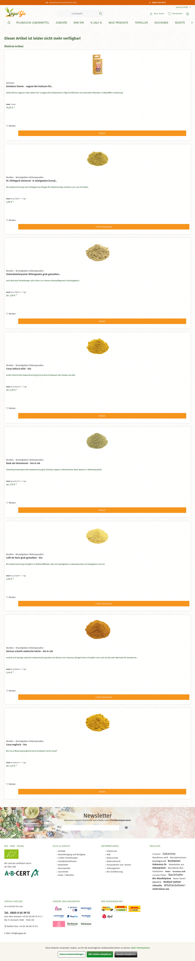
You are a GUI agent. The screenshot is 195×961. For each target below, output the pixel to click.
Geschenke (63, 872)
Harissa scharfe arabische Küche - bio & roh (29, 651)
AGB (108, 854)
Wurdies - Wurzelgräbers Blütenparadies (25, 177)
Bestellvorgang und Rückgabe (71, 854)
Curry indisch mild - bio (18, 368)
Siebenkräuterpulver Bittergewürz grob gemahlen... (33, 274)
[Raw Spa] (79, 23)
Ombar (168, 872)
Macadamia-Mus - (176, 868)
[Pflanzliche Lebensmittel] (32, 23)
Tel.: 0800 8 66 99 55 (17, 912)
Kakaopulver (159, 867)
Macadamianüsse (178, 857)
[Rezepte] (180, 23)
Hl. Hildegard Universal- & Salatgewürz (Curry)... (31, 180)
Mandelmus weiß (160, 857)
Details (102, 133)
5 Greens (156, 854)
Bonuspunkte (64, 868)
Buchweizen (174, 861)
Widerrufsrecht (113, 861)
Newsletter (63, 865)
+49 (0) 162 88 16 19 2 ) (31, 916)
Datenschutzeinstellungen (71, 954)
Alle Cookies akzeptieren (99, 954)
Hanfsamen (158, 871)
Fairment (10, 83)
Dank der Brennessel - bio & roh (23, 463)
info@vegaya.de (18, 933)
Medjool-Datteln (172, 882)
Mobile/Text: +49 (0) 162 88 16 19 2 (21, 926)
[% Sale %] (96, 23)
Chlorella (157, 885)
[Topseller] (141, 23)
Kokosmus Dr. (159, 864)
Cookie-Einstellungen (68, 858)
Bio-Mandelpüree (162, 878)
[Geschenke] (161, 23)
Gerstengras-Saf (159, 861)
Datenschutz (112, 858)
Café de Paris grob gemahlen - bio (24, 557)
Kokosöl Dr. (157, 882)
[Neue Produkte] (118, 23)
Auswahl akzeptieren (126, 954)
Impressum (112, 851)
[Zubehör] (61, 23)
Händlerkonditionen (67, 861)
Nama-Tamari (179, 878)
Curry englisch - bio (16, 744)
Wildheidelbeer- (175, 885)
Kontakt (61, 851)
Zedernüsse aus (160, 889)
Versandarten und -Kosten (119, 865)
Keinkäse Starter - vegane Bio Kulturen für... (29, 86)
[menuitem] (182, 7)
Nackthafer (175, 875)
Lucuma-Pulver (159, 875)
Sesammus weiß (178, 872)
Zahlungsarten (113, 868)
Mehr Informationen (140, 948)
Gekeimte (169, 854)
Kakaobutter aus (176, 864)
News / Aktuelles (66, 875)
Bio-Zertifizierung (115, 872)
